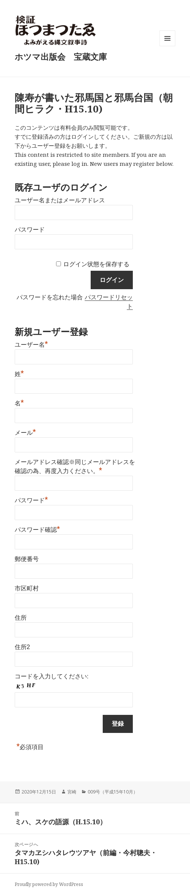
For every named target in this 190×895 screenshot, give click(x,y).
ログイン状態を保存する (96, 264)
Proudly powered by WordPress (49, 884)
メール (25, 432)
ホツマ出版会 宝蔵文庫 (61, 56)
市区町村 (27, 588)
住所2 (22, 647)
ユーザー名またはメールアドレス (60, 200)
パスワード (30, 229)
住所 (21, 617)
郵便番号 (27, 559)
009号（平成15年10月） (113, 792)
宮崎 (71, 792)
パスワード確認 (37, 529)
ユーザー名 (31, 344)
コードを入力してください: (51, 676)
